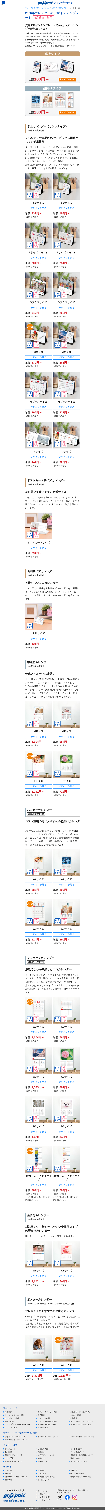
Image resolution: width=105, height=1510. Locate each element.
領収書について (44, 1461)
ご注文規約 (42, 1474)
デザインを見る (39, 208)
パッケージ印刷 (44, 1418)
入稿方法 (41, 1452)
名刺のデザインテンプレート (49, 1437)
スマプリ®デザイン (59, 8)
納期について (43, 1458)
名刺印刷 (8, 1412)
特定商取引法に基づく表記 (81, 1477)
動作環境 (8, 1452)
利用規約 (74, 1470)
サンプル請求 (44, 1497)
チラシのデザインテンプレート (82, 1437)
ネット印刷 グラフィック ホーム (37, 8)
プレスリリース (44, 1480)
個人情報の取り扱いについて (16, 1477)
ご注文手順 (9, 1458)
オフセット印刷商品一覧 (47, 1425)
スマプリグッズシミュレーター (17, 1425)
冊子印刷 (41, 1415)
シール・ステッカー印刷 (14, 1415)
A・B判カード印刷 (12, 1418)
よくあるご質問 (77, 1449)
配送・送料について (78, 1458)
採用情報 (8, 1480)
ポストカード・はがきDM (80, 1412)
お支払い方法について (13, 1461)
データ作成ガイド (77, 1452)
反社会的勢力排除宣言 (46, 1477)
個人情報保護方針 (77, 1474)
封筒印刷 (74, 1418)
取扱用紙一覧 (43, 1428)
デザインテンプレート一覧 (15, 1437)
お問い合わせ (44, 1494)
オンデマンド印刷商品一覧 (81, 1425)
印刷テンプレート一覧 (13, 1455)
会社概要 (8, 1470)
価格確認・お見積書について (82, 1455)
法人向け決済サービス (79, 1461)
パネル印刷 (9, 1421)
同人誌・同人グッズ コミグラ (82, 1421)
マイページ (43, 1491)
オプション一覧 (11, 1428)
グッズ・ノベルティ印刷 (47, 1421)
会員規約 (8, 1474)
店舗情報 (41, 1470)
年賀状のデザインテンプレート (17, 1440)
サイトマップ (44, 1500)
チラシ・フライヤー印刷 (47, 1412)
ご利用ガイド (10, 1449)
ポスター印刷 (76, 1415)
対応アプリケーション (46, 1455)
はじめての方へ (44, 1449)
